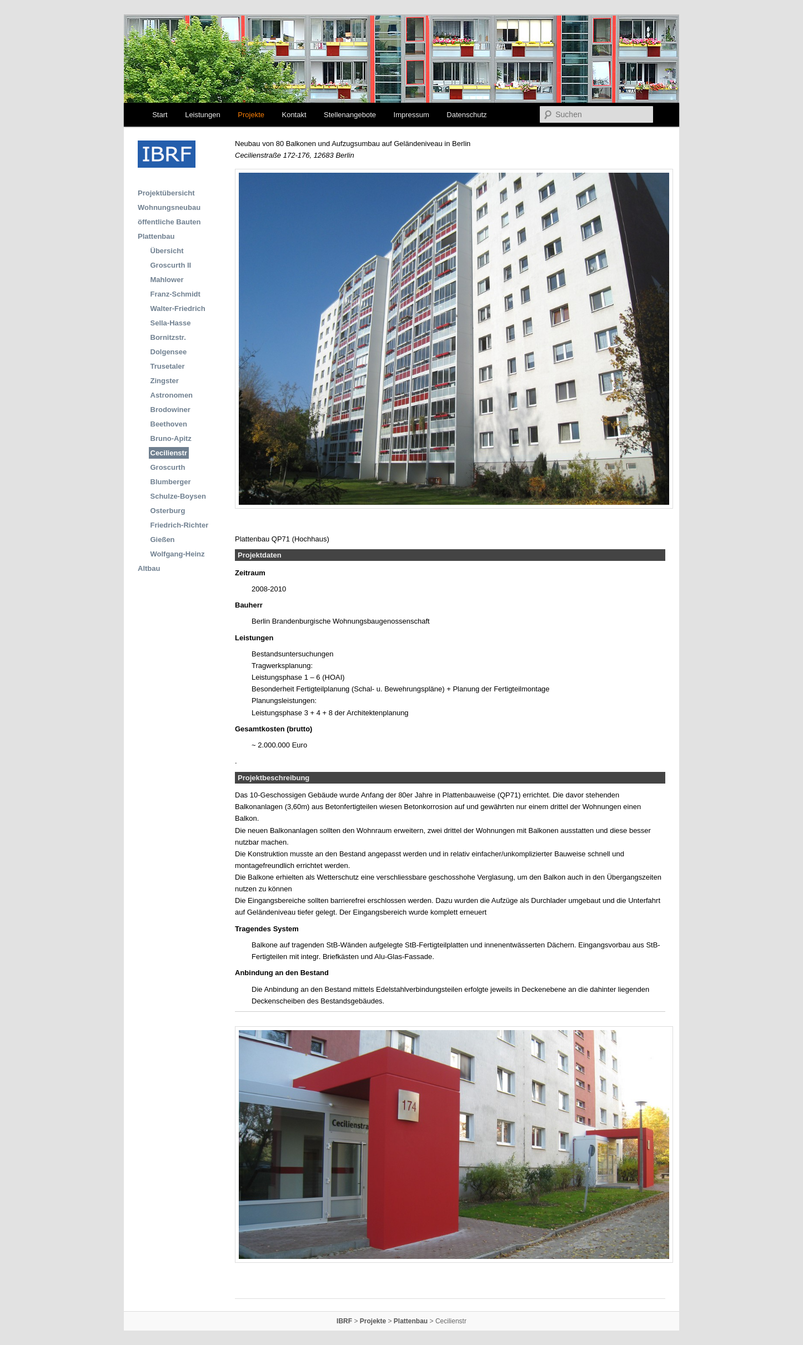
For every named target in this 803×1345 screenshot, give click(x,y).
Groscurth (167, 467)
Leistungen (202, 115)
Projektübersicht (166, 193)
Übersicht (167, 251)
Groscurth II (171, 265)
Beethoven (168, 424)
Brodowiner (170, 409)
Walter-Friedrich (177, 308)
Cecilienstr (168, 453)
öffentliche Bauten (169, 222)
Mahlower (167, 279)
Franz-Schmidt (175, 294)
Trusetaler (167, 366)
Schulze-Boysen (178, 496)
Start (159, 115)
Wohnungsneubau (169, 207)
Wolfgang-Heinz (177, 554)
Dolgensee (168, 352)
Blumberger (170, 482)
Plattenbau (156, 236)
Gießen (162, 539)
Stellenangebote (350, 115)
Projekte (251, 115)
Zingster (164, 381)
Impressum (411, 115)
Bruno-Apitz (171, 438)
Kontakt (294, 115)
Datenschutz (466, 115)
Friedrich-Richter (179, 525)
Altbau (149, 568)
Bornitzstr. (168, 337)
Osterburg (167, 510)
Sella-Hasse (170, 323)
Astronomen (171, 395)
